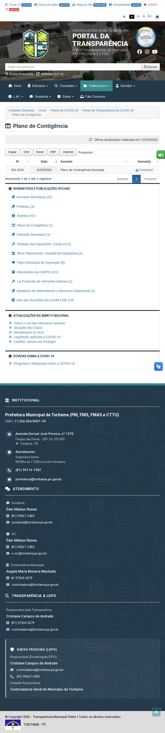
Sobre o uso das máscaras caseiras (37, 323)
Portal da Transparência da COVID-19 (108, 110)
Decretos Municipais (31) (32, 197)
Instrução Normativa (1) (31, 234)
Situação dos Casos (26, 327)
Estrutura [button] (38, 86)
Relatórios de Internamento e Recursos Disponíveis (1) (53, 291)
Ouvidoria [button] (40, 97)
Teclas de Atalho (52, 4)
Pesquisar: (119, 152)
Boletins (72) (23, 216)
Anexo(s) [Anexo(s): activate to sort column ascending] (144, 161)
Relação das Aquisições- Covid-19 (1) (41, 244)
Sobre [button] (65, 97)
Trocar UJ (18, 4)
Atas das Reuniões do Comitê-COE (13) (43, 300)
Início (14, 86)
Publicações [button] (96, 86)
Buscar (150, 67)
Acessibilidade (125, 4)
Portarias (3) (23, 206)
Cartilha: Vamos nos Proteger (32, 341)
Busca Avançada (19, 74)
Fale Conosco (92, 97)
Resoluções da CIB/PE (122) (35, 272)
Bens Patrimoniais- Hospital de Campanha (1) (47, 253)
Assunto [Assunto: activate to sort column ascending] (66, 161)
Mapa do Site (89, 4)
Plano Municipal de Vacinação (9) (38, 262)
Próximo (150, 179)
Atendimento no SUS (26, 332)
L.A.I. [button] (15, 97)
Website (49, 74)
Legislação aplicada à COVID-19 (35, 337)
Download (144, 170)
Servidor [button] (125, 86)
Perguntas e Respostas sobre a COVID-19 (42, 363)
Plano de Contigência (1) (32, 225)
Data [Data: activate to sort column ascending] (44, 161)
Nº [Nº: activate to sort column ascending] (17, 161)
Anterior (122, 179)
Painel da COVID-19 (64, 110)
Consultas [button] (66, 86)
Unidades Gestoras (21, 110)
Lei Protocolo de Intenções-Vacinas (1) (42, 281)
